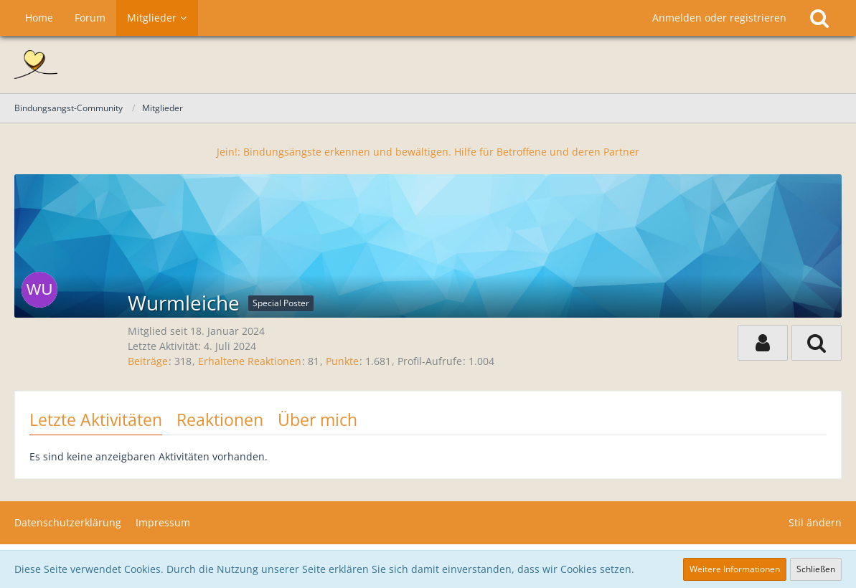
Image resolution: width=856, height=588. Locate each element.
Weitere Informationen (735, 569)
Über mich (317, 419)
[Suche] (819, 18)
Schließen (815, 569)
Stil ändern (815, 522)
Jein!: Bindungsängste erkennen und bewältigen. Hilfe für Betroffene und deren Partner (428, 151)
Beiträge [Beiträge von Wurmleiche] (148, 361)
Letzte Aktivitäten (95, 419)
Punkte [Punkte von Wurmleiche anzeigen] (342, 361)
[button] (763, 343)
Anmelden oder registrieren (719, 17)
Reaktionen (220, 419)
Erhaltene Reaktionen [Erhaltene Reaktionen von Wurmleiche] (249, 361)
